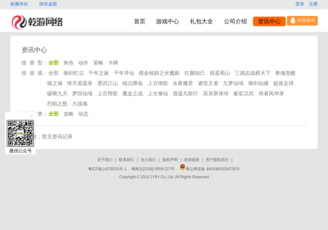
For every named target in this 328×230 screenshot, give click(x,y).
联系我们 (127, 159)
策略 (98, 62)
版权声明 (170, 159)
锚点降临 (132, 83)
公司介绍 (235, 21)
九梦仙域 (233, 83)
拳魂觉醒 (285, 73)
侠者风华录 (271, 93)
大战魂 (79, 103)
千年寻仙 (124, 73)
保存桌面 (48, 3)
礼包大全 (201, 21)
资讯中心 (269, 21)
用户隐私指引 (218, 159)
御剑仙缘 (258, 83)
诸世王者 (208, 83)
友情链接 (192, 159)
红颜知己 (194, 73)
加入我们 (149, 159)
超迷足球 (283, 83)
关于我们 (105, 159)
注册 (313, 3)
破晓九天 (57, 93)
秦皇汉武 (243, 93)
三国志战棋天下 (253, 73)
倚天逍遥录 (80, 83)
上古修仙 (158, 93)
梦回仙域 (82, 93)
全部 (53, 62)
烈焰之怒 (57, 103)
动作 (83, 62)
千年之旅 (98, 73)
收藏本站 (19, 3)
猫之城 (54, 83)
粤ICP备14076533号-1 (107, 169)
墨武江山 (107, 83)
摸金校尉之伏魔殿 (159, 73)
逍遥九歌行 (185, 93)
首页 (139, 21)
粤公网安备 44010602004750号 (209, 169)
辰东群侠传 (216, 93)
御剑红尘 (73, 73)
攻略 (68, 114)
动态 (83, 114)
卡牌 (113, 62)
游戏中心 (167, 21)
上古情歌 (158, 83)
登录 (300, 3)
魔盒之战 (132, 93)
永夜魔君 (183, 83)
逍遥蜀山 (219, 73)
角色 (68, 62)
